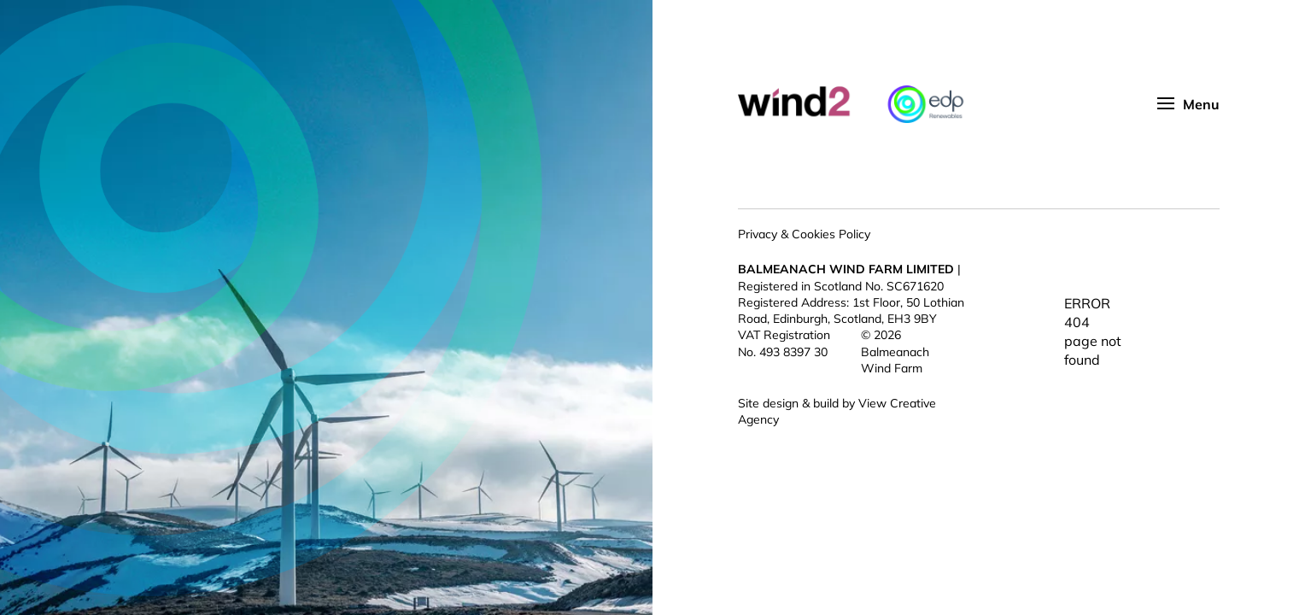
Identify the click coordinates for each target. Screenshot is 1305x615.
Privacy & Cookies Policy (804, 234)
